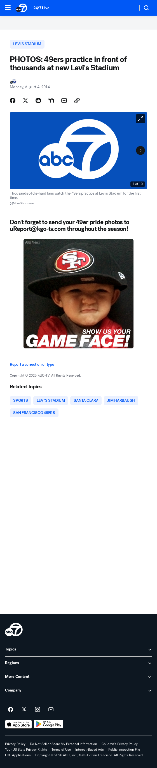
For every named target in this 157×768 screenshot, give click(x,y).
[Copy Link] (77, 100)
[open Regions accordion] (78, 663)
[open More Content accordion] (78, 677)
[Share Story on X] (25, 100)
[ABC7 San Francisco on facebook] (10, 709)
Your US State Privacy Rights (26, 749)
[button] (8, 7)
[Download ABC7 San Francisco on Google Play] (49, 724)
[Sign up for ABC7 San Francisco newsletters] (51, 709)
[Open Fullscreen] (140, 118)
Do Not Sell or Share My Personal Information (63, 744)
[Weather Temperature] (129, 7)
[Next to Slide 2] (140, 150)
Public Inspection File (124, 749)
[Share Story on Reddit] (38, 100)
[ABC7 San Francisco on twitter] (24, 709)
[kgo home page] (14, 629)
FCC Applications (18, 755)
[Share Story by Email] (64, 100)
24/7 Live (41, 8)
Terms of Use (61, 749)
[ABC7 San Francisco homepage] (22, 7)
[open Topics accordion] (78, 649)
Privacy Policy (15, 744)
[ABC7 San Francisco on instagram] (37, 709)
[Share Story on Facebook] (12, 100)
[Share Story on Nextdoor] (51, 100)
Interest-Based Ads (89, 749)
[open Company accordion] (78, 690)
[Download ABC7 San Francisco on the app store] (18, 724)
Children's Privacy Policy (120, 744)
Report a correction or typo (32, 364)
